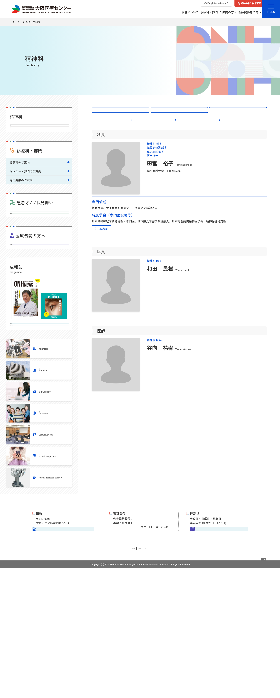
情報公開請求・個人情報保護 (108, 678)
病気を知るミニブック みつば (39, 426)
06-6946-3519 (146, 651)
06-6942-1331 (146, 645)
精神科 (43, 22)
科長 (96, 146)
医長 (141, 146)
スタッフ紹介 (39, 152)
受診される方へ (39, 271)
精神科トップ (39, 128)
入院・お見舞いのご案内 (39, 290)
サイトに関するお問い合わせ (149, 678)
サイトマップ (180, 678)
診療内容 (39, 136)
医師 (185, 146)
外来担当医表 (39, 144)
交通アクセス (62, 657)
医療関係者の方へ (216, 12)
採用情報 (235, 12)
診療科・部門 (175, 12)
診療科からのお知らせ (25, 168)
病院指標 (39, 183)
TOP (13, 22)
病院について (156, 12)
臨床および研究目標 (39, 175)
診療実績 (39, 160)
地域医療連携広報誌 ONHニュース (39, 436)
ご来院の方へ (194, 12)
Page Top (256, 687)
